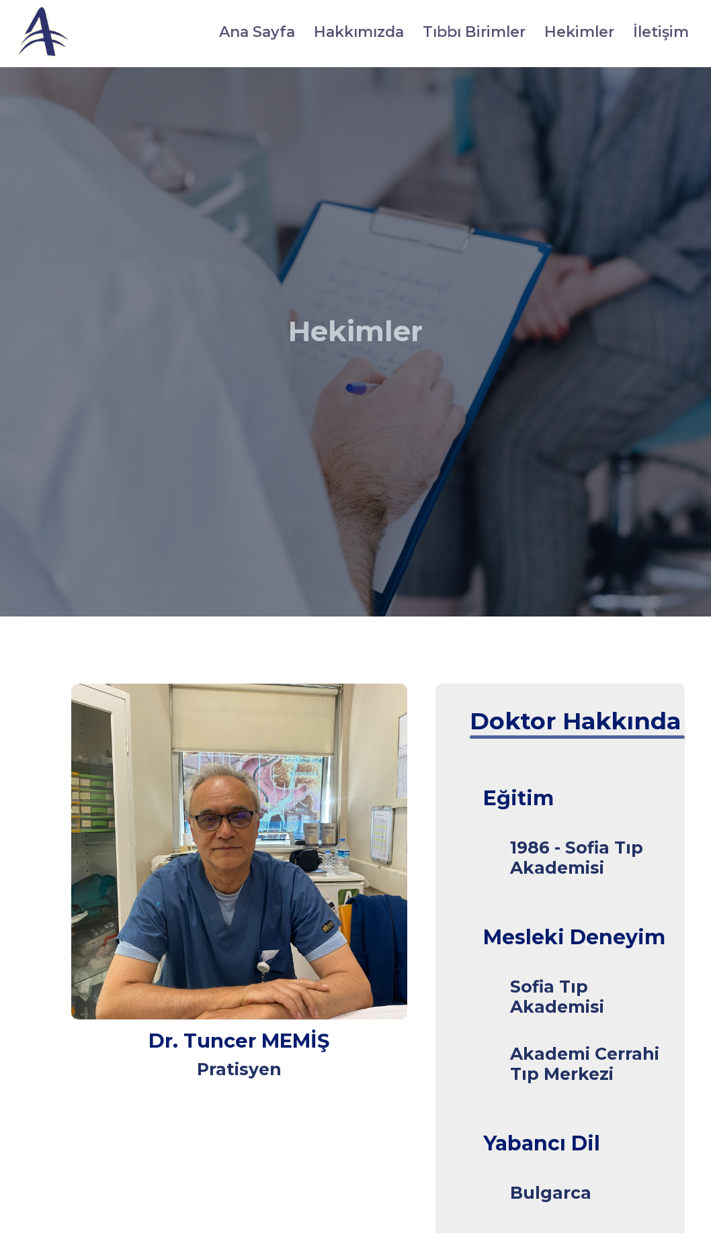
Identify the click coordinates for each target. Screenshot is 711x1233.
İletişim (661, 32)
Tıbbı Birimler (474, 32)
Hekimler (579, 32)
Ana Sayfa (257, 32)
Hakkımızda (359, 32)
